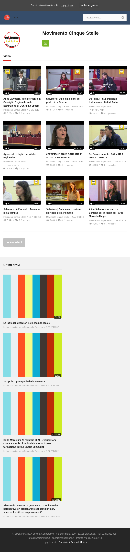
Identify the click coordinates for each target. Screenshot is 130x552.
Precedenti (15, 242)
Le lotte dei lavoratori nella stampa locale (26, 323)
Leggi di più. (67, 5)
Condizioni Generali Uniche (73, 542)
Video (7, 56)
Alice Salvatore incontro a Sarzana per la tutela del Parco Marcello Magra (106, 213)
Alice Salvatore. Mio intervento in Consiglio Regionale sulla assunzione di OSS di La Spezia (22, 102)
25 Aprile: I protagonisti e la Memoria (24, 381)
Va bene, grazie (89, 5)
